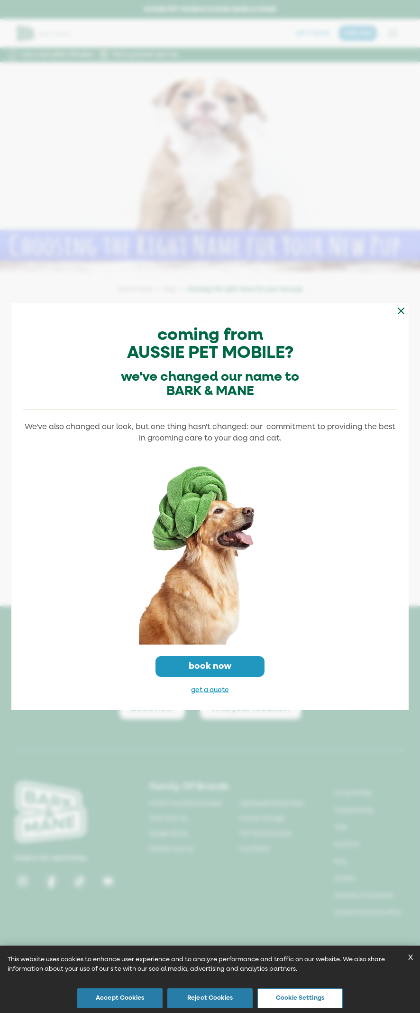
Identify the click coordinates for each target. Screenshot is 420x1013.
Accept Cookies (120, 998)
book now (210, 666)
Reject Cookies (210, 998)
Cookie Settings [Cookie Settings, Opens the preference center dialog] (300, 998)
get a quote (210, 690)
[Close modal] (401, 311)
